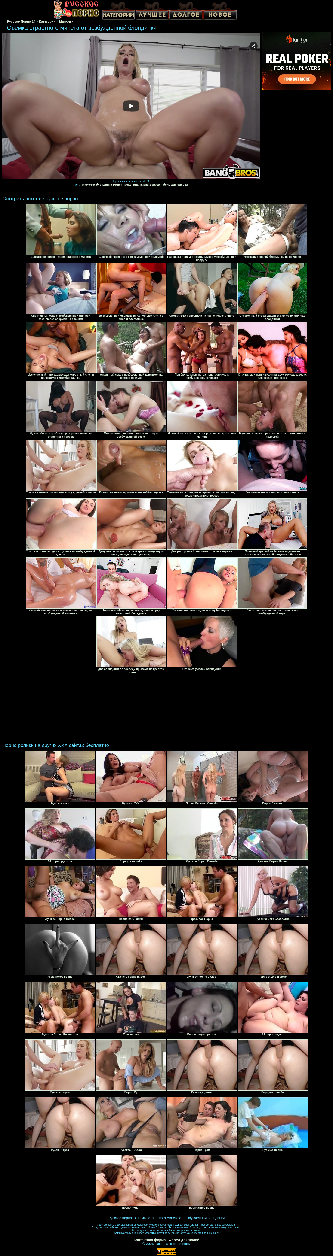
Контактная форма (150, 1240)
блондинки (104, 184)
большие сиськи (175, 184)
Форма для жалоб (184, 1240)
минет (117, 184)
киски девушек (151, 184)
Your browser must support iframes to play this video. (131, 106)
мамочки (88, 184)
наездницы (131, 184)
